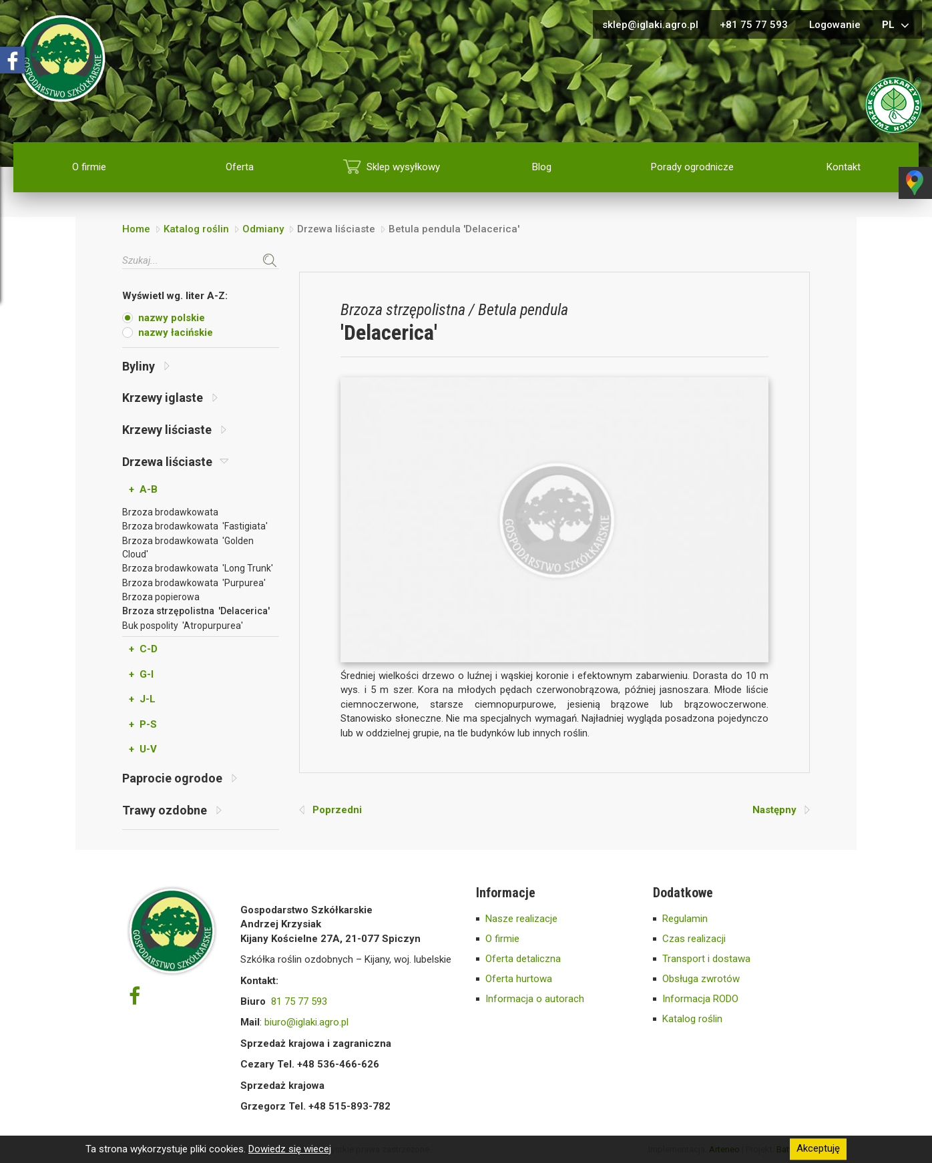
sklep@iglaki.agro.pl (650, 25)
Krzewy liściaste (174, 430)
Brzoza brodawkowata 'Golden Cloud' (188, 547)
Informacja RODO (700, 999)
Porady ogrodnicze (692, 167)
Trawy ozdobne (172, 810)
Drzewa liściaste (175, 462)
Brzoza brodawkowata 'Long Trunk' (197, 568)
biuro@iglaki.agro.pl (306, 1022)
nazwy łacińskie (175, 332)
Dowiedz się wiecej (289, 1149)
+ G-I (141, 674)
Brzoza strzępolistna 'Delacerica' (196, 611)
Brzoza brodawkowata (170, 512)
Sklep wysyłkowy (403, 167)
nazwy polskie (171, 318)
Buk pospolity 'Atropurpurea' (182, 625)
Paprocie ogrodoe (179, 778)
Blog (541, 167)
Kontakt (844, 167)
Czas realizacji (694, 939)
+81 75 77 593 (754, 25)
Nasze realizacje (521, 919)
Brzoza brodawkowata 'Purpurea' (194, 582)
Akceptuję (818, 1149)
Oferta (240, 167)
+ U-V (143, 749)
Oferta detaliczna (523, 959)
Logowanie (835, 25)
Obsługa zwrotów (701, 979)
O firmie (89, 167)
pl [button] (897, 25)
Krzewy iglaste (170, 398)
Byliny (146, 366)
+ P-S (143, 724)
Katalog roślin (196, 229)
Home (136, 229)
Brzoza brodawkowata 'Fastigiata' (195, 526)
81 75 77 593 (299, 1001)
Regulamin (685, 919)
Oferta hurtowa (518, 979)
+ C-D (143, 649)
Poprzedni (330, 810)
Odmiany (263, 229)
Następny (781, 810)
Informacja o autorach (534, 999)
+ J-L (142, 699)
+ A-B (143, 489)
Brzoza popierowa (161, 597)
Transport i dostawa (706, 959)
